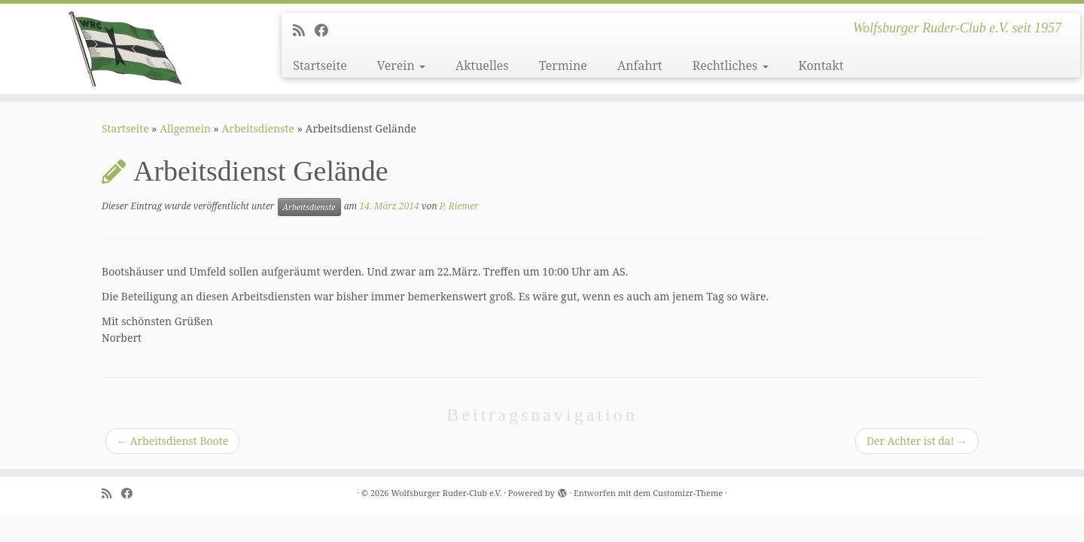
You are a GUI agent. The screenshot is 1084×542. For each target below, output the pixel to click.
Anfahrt (639, 65)
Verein (401, 65)
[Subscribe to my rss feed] (304, 30)
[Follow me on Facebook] (326, 30)
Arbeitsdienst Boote (172, 441)
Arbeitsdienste (257, 128)
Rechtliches (731, 65)
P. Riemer (459, 205)
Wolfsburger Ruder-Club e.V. (446, 492)
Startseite (320, 65)
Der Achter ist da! (916, 441)
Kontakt (821, 65)
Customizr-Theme (688, 492)
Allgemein (185, 128)
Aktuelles (482, 65)
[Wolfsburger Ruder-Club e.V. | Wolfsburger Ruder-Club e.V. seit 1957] (125, 49)
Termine (563, 65)
